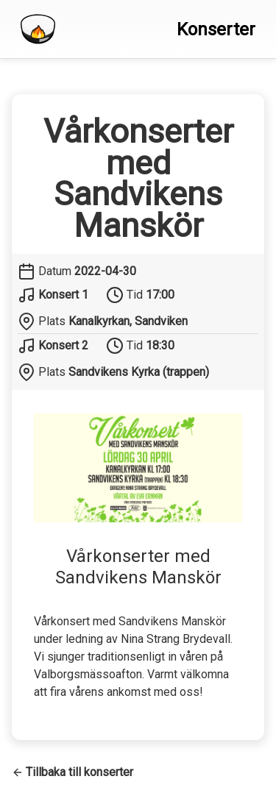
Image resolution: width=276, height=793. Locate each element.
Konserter (216, 29)
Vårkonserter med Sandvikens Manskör (138, 178)
